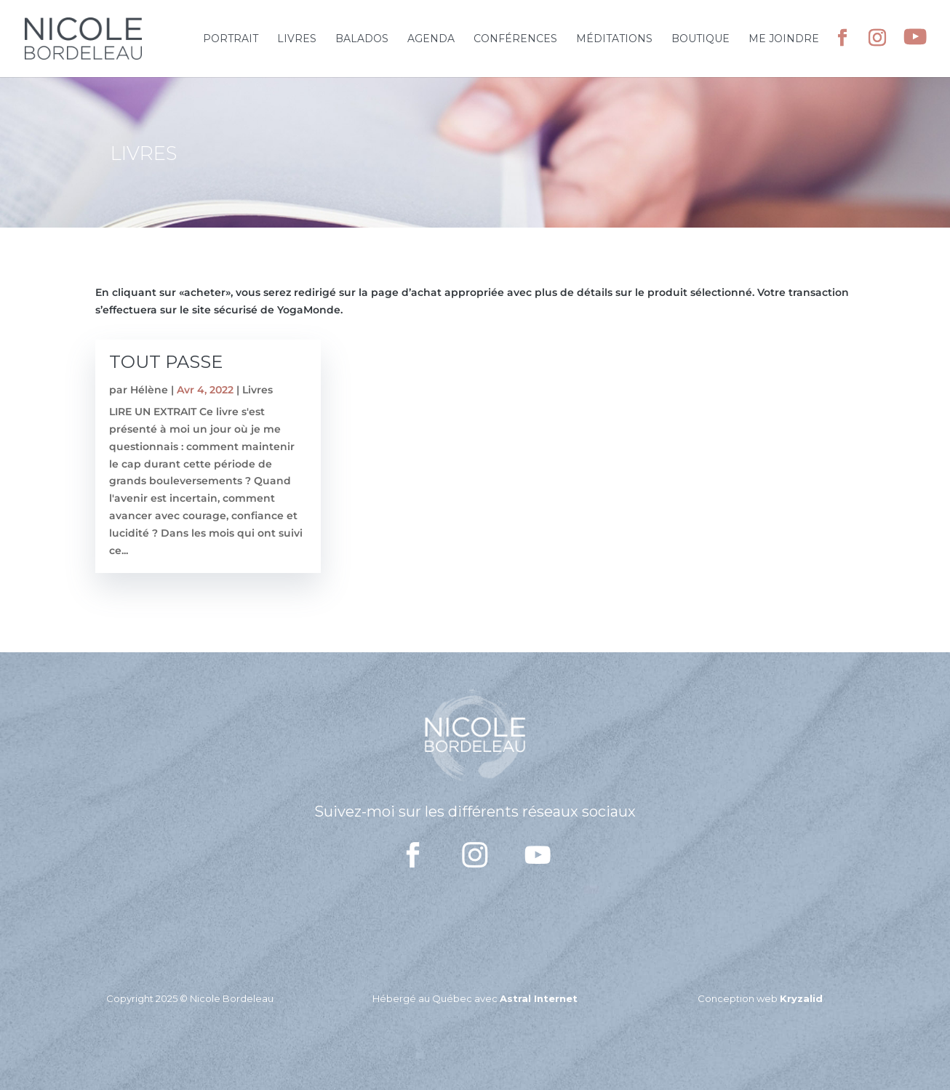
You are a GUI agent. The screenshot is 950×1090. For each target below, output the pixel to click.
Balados (361, 39)
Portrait (230, 39)
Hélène (149, 389)
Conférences (515, 39)
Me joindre (784, 39)
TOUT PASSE (166, 361)
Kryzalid (801, 998)
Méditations (614, 39)
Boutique (700, 39)
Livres (296, 39)
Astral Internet (539, 998)
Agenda (431, 39)
